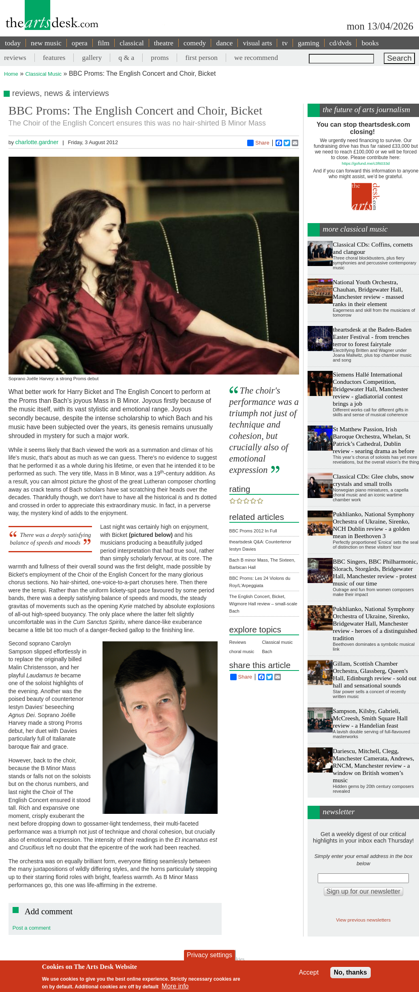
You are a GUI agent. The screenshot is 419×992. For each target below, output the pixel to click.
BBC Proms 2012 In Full (253, 530)
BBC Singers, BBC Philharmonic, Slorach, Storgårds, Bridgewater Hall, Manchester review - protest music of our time (375, 572)
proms (160, 57)
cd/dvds (340, 43)
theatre (163, 43)
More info (175, 986)
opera (80, 43)
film (103, 43)
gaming (308, 43)
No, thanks (350, 972)
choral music (241, 651)
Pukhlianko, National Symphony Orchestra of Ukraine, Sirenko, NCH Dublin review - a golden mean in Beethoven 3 (373, 525)
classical (132, 43)
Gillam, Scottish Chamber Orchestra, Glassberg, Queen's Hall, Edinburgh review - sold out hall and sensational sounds (375, 674)
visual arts (257, 43)
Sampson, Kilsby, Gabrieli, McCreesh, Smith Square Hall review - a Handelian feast (370, 718)
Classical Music (44, 74)
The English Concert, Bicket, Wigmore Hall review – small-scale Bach (263, 603)
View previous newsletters (363, 919)
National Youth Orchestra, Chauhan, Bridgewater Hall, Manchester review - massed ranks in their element (368, 293)
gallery (92, 57)
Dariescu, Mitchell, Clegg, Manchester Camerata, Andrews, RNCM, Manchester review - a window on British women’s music (373, 765)
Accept (309, 972)
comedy (195, 43)
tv (285, 43)
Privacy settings (209, 955)
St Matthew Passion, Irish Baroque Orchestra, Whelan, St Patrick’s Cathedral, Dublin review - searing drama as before (373, 440)
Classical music (277, 642)
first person (201, 57)
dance (224, 43)
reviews (15, 57)
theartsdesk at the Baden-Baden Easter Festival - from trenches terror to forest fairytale (372, 336)
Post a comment (32, 928)
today (13, 43)
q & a (126, 57)
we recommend (256, 57)
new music (46, 43)
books (369, 43)
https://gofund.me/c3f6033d (366, 163)
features (54, 57)
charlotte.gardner (36, 142)
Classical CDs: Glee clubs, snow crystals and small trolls (373, 480)
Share (258, 143)
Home (11, 74)
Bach (267, 651)
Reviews (237, 642)
